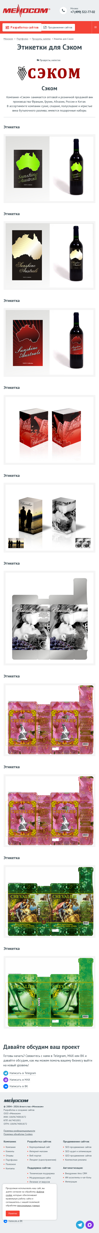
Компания (10, 1147)
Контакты (10, 1168)
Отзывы (9, 1155)
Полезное (11, 1164)
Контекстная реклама (75, 1159)
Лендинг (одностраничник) (42, 1159)
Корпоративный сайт (39, 1147)
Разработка (22, 27)
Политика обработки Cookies (18, 1134)
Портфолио (11, 1159)
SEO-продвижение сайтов (78, 1147)
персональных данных (28, 1205)
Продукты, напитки (50, 60)
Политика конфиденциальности (19, 1130)
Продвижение (57, 27)
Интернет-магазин (38, 1151)
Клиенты (10, 1151)
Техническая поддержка (42, 1173)
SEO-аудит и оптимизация (78, 1151)
